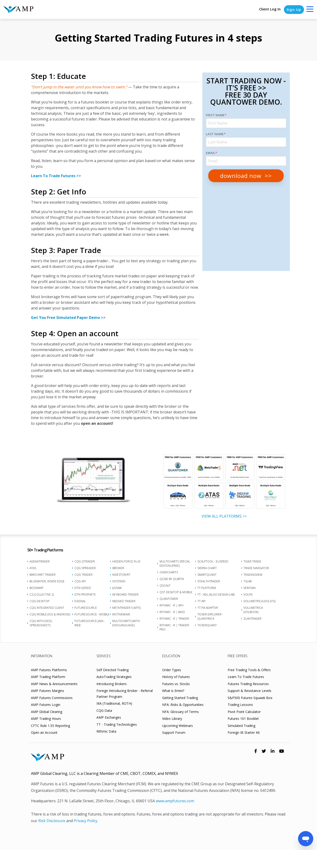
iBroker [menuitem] (118, 568)
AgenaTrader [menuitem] (40, 561)
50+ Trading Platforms (45, 550)
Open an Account (44, 732)
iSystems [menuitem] (118, 581)
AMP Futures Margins (47, 690)
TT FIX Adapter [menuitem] (207, 608)
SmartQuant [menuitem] (207, 575)
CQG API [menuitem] (80, 581)
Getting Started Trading (180, 697)
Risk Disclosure (51, 820)
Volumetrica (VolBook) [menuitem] (253, 610)
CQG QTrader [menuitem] (84, 561)
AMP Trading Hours (46, 718)
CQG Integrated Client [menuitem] (47, 608)
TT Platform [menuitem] (206, 588)
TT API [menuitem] (201, 601)
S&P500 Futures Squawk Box (250, 697)
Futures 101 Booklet (243, 718)
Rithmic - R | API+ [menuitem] (172, 605)
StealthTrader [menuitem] (208, 581)
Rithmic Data (106, 731)
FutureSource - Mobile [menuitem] (91, 614)
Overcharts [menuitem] (169, 572)
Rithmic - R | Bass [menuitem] (172, 612)
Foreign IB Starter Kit (244, 732)
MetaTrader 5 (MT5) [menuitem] (126, 608)
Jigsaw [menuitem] (117, 588)
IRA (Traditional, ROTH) (114, 703)
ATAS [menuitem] (33, 568)
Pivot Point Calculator (244, 711)
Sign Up (294, 9)
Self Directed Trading (112, 670)
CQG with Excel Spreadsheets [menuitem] (41, 623)
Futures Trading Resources (248, 684)
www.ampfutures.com (175, 800)
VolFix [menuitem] (247, 594)
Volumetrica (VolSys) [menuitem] (259, 601)
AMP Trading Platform (48, 676)
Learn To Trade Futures (246, 676)
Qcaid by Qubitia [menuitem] (172, 579)
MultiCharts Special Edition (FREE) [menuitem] (175, 563)
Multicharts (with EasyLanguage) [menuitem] (126, 623)
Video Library (172, 718)
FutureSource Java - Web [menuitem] (89, 623)
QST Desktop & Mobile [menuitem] (176, 592)
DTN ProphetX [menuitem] (85, 594)
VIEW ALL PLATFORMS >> (224, 516)
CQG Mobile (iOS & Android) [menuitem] (50, 614)
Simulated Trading (241, 725)
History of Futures (176, 676)
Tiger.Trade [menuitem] (252, 561)
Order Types (171, 670)
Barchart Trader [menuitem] (43, 575)
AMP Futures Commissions (52, 697)
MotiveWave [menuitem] (121, 614)
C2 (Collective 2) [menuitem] (42, 594)
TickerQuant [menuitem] (207, 625)
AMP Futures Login (45, 704)
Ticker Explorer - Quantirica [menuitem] (210, 616)
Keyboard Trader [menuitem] (125, 594)
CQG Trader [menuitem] (83, 575)
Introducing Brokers (111, 684)
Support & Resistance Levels (249, 690)
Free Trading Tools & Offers (249, 670)
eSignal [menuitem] (80, 601)
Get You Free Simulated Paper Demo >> (68, 317)
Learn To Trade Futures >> (56, 175)
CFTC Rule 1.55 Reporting (50, 725)
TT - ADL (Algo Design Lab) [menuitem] (215, 594)
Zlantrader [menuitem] (252, 619)
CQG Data (104, 710)
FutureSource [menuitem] (85, 608)
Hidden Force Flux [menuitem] (126, 561)
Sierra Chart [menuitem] (207, 568)
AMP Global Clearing (46, 711)
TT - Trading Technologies (116, 724)
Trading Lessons (240, 704)
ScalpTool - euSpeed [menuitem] (212, 561)
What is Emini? (173, 690)
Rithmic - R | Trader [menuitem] (174, 619)
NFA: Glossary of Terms (180, 711)
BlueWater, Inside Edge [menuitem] (47, 581)
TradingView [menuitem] (252, 575)
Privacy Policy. (86, 820)
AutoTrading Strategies (114, 676)
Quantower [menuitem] (169, 599)
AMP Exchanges (108, 717)
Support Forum (173, 732)
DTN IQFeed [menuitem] (82, 588)
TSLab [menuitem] (247, 581)
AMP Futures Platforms (49, 670)
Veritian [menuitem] (249, 588)
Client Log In (269, 9)
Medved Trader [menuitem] (123, 601)
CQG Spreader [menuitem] (85, 568)
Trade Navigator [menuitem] (256, 568)
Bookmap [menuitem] (36, 588)
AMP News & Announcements (54, 684)
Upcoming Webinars (177, 725)
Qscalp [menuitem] (165, 586)
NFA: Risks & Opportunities (183, 704)
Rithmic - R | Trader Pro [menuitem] (174, 627)
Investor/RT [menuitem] (121, 575)
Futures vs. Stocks (176, 684)
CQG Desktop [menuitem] (39, 601)
